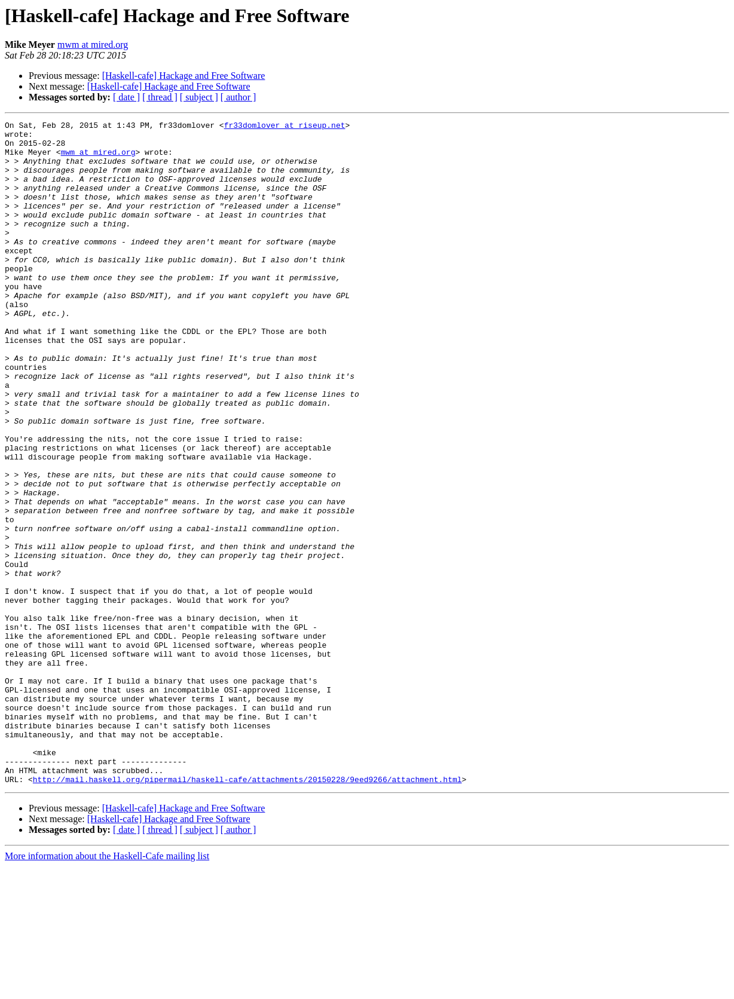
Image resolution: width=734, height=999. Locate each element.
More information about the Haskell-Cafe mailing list (107, 988)
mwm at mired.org (92, 44)
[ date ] (126, 97)
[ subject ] (199, 97)
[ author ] (238, 97)
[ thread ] (160, 97)
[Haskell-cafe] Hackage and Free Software (183, 76)
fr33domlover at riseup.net (284, 126)
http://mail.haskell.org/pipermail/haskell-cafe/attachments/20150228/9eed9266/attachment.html (247, 911)
